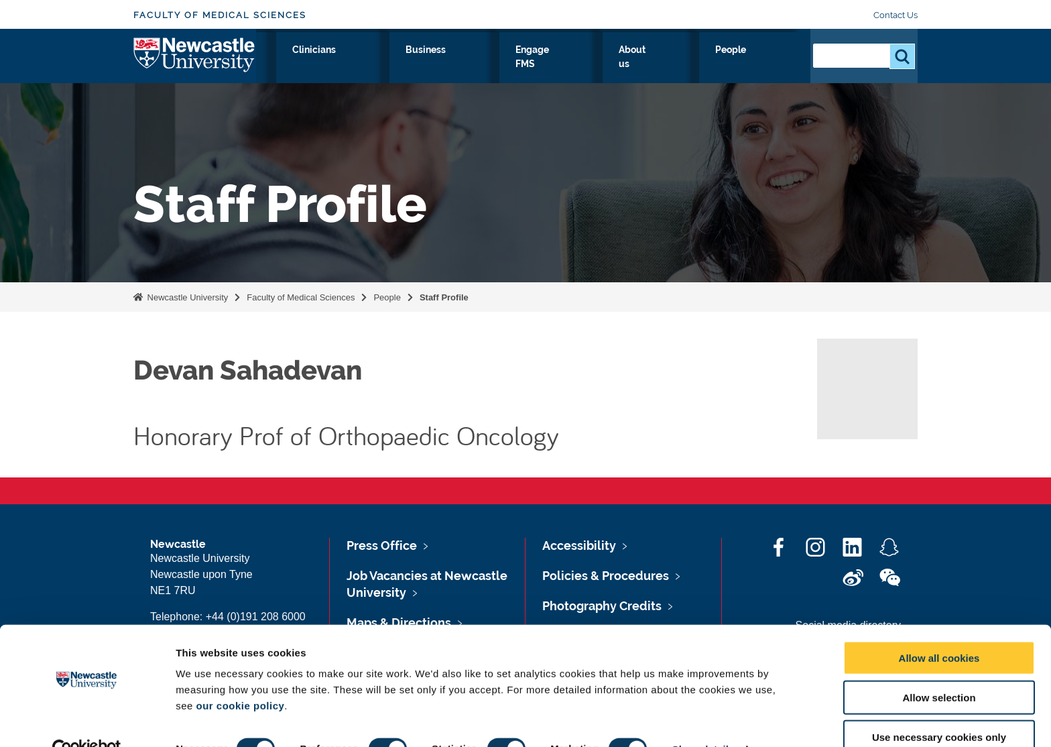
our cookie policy (240, 677)
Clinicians (484, 65)
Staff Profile (444, 297)
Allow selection (938, 669)
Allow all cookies (939, 629)
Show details (703, 720)
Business (554, 65)
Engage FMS (631, 65)
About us (707, 65)
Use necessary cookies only (939, 708)
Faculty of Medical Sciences (219, 15)
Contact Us (895, 15)
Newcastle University (186, 297)
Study (423, 65)
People (770, 65)
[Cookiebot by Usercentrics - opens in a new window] (86, 721)
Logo (194, 62)
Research (362, 65)
